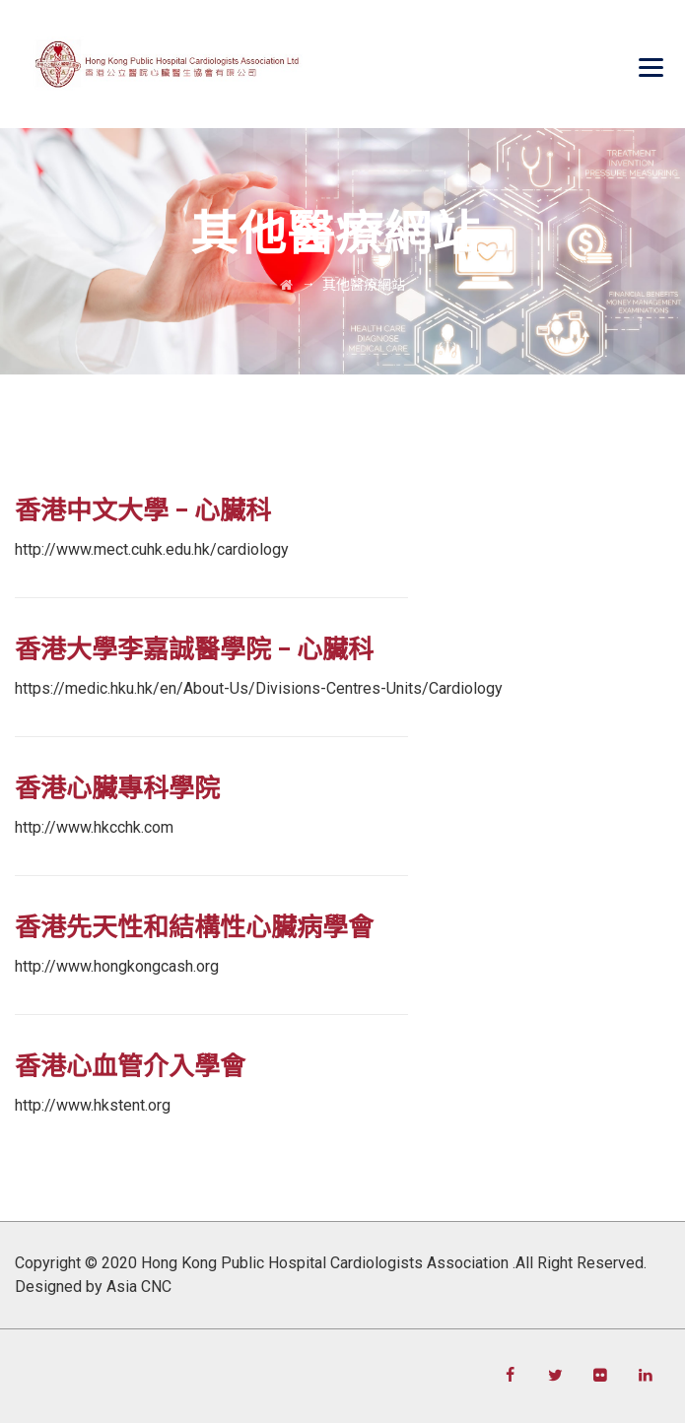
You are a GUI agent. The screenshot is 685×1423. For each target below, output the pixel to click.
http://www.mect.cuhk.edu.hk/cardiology (152, 549)
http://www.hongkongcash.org (117, 966)
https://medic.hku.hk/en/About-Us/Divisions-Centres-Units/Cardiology (259, 688)
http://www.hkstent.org (93, 1105)
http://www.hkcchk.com (94, 827)
